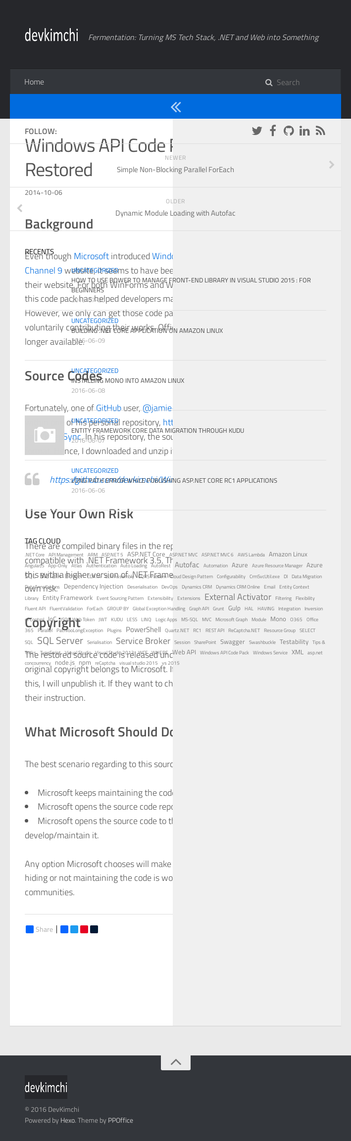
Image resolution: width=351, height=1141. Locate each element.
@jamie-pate (167, 407)
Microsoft (91, 256)
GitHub (108, 407)
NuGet (218, 312)
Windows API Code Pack (258, 190)
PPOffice (120, 1120)
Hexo (67, 1120)
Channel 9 (43, 270)
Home (34, 82)
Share (39, 929)
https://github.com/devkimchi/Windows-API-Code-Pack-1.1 (160, 479)
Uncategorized (54, 106)
